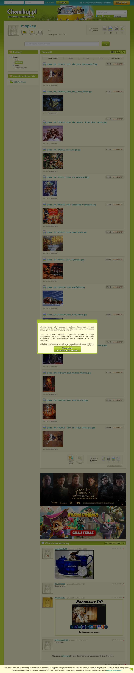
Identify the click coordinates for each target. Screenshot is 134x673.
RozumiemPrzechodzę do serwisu (67, 349)
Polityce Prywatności (114, 670)
